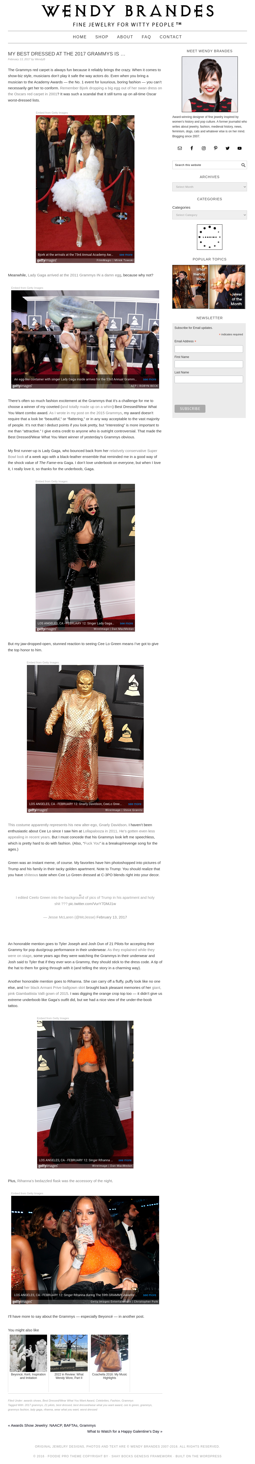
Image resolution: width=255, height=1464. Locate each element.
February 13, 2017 (112, 917)
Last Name (182, 372)
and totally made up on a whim (87, 406)
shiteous (31, 875)
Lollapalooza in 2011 (100, 831)
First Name (182, 357)
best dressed (64, 1405)
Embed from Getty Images (52, 112)
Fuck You (92, 843)
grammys (146, 1405)
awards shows (32, 1400)
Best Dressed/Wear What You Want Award (68, 1400)
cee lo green (131, 1405)
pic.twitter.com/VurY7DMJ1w (92, 904)
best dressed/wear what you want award (97, 1405)
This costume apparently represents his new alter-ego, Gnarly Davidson (67, 825)
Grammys (127, 1400)
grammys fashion (18, 1409)
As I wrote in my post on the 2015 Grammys (85, 413)
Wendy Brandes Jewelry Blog (127, 13)
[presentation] (212, 395)
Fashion (115, 1400)
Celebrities (102, 1400)
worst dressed (88, 1409)
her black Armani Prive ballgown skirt (55, 987)
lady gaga (36, 1409)
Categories (181, 207)
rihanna (48, 1409)
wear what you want (67, 1409)
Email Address (185, 342)
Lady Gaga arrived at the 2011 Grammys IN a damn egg (74, 275)
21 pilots (49, 1405)
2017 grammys (34, 1405)
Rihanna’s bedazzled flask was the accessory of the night (64, 1181)
